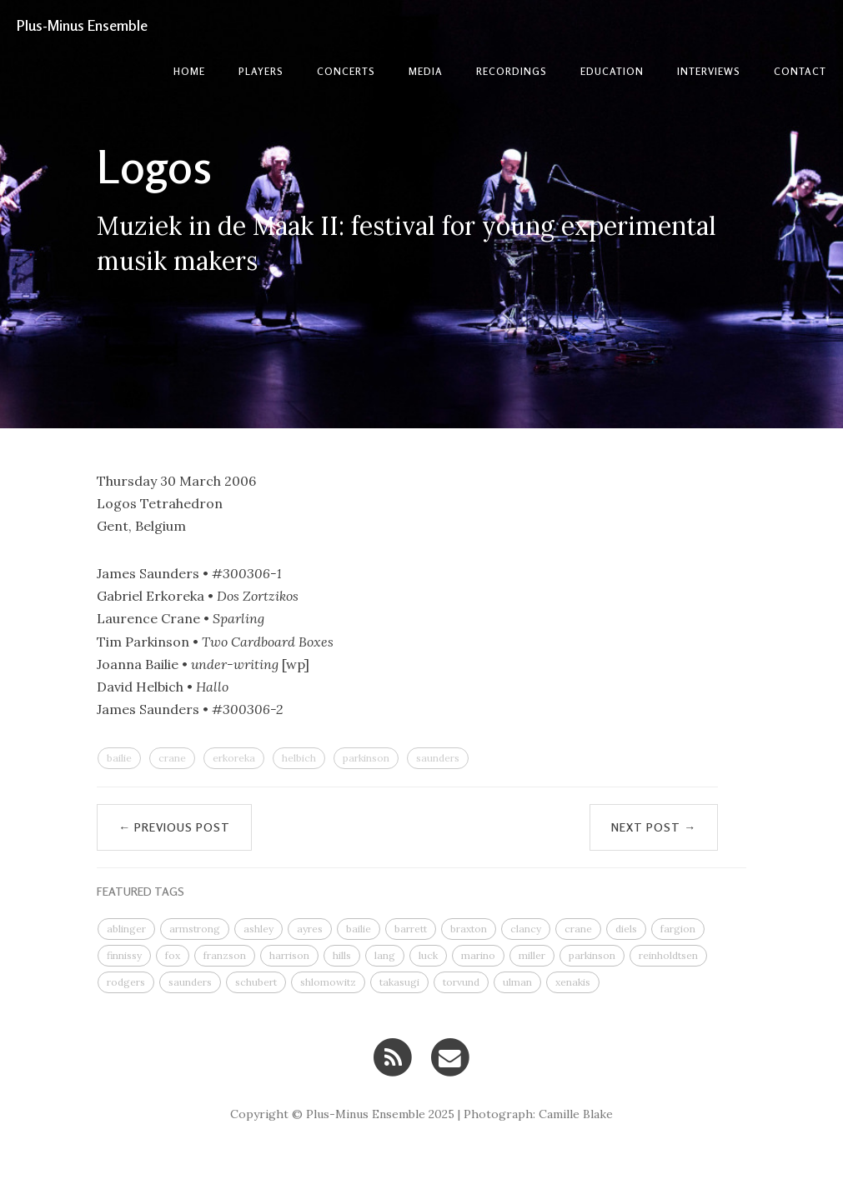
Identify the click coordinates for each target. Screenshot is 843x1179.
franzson (224, 955)
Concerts (346, 71)
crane (172, 758)
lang (384, 955)
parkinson (366, 758)
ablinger (126, 928)
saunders (437, 758)
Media (426, 71)
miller (532, 955)
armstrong (194, 928)
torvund (461, 982)
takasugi (399, 982)
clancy (525, 928)
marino (478, 955)
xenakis (572, 982)
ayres (310, 928)
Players (261, 71)
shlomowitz (328, 982)
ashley (258, 928)
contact (800, 71)
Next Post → (653, 827)
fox (172, 955)
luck (428, 955)
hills (342, 955)
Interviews (708, 71)
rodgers (126, 982)
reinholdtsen (668, 955)
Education (612, 71)
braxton (468, 928)
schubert (256, 982)
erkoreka (234, 758)
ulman (517, 982)
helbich (299, 758)
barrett (410, 928)
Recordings (511, 71)
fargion (677, 928)
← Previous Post (174, 827)
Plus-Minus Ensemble (82, 25)
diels (626, 928)
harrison (289, 955)
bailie (119, 758)
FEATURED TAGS (140, 891)
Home (189, 71)
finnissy (124, 955)
